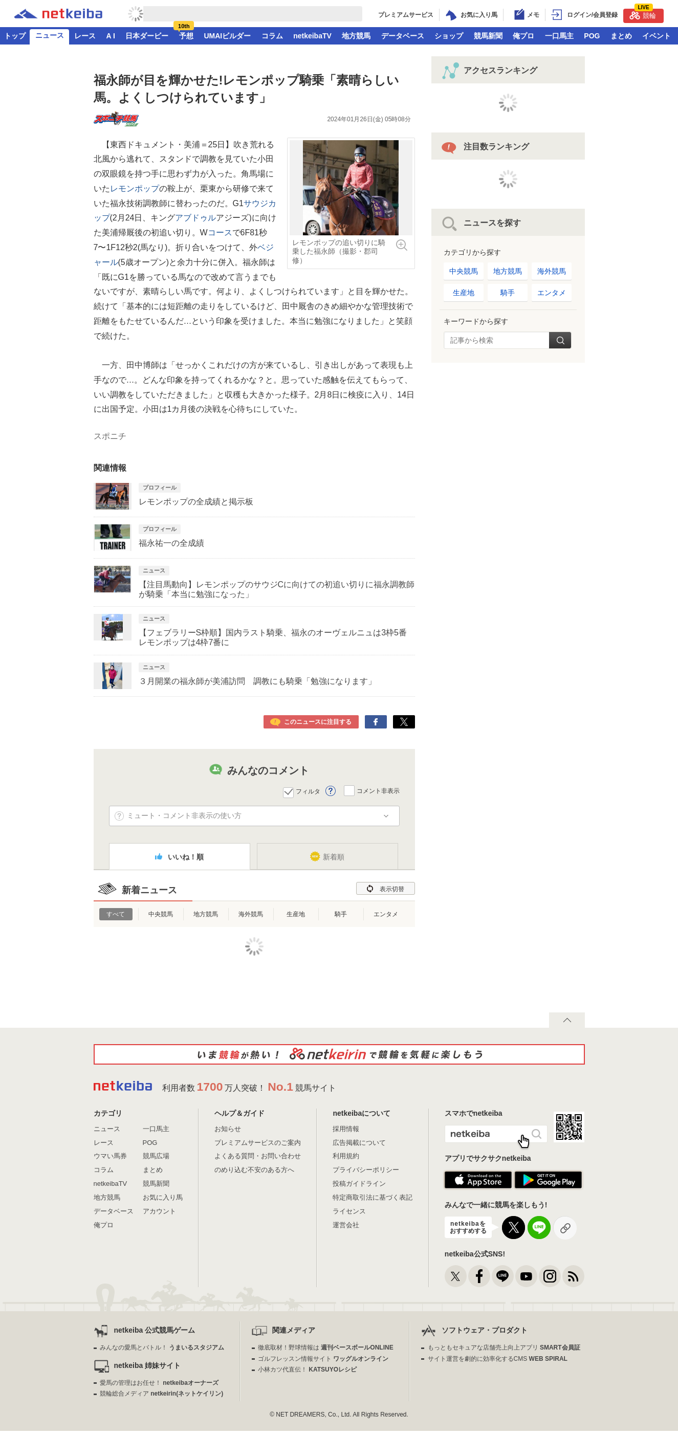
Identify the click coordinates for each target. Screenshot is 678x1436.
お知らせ (227, 1129)
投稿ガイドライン (359, 1183)
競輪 (642, 14)
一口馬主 (559, 36)
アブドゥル (195, 217)
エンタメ (386, 914)
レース (85, 36)
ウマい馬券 (110, 1156)
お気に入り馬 (163, 1197)
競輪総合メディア (161, 1393)
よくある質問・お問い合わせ (257, 1156)
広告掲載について (359, 1142)
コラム (272, 36)
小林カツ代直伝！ (307, 1369)
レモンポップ (134, 188)
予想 (186, 36)
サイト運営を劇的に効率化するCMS (497, 1358)
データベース (402, 36)
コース (220, 232)
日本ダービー (146, 36)
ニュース (49, 35)
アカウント (159, 1211)
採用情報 (346, 1129)
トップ (15, 36)
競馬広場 (156, 1156)
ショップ (448, 36)
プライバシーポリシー (366, 1170)
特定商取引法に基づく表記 (372, 1197)
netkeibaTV (312, 36)
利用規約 (346, 1156)
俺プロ (523, 36)
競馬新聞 (488, 36)
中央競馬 (160, 914)
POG (592, 36)
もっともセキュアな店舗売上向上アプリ (504, 1347)
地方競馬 (356, 36)
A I (110, 36)
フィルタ (308, 791)
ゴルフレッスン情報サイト (323, 1358)
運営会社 (346, 1225)
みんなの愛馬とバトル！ (162, 1347)
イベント (656, 36)
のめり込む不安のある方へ (254, 1170)
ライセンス (349, 1211)
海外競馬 (250, 914)
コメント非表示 (378, 790)
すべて (115, 914)
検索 (560, 340)
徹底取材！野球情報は (325, 1347)
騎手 (341, 914)
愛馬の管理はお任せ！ (159, 1382)
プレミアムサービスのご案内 (257, 1142)
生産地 (296, 914)
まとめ (621, 36)
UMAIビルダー (227, 36)
